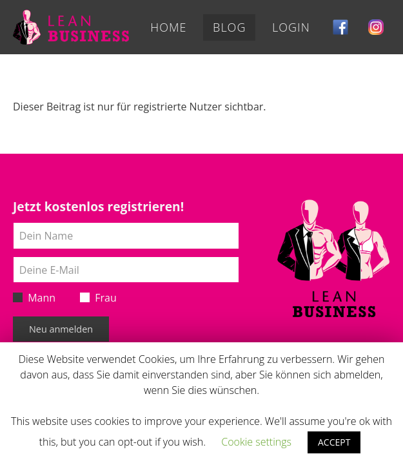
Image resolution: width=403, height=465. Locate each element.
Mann (34, 298)
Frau (98, 298)
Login (291, 27)
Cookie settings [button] (256, 442)
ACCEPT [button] (334, 442)
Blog (229, 27)
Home (168, 27)
